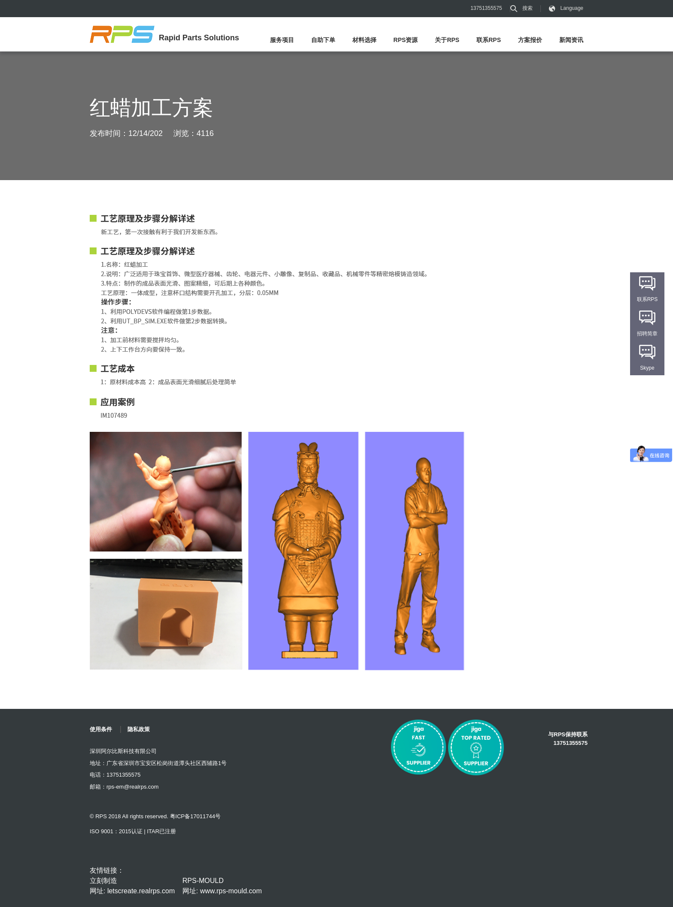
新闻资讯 (571, 39)
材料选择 (364, 39)
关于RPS (447, 39)
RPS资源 (406, 39)
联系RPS (488, 39)
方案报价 (530, 39)
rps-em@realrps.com (132, 786)
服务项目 (282, 39)
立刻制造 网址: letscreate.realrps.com (132, 886)
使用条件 (101, 729)
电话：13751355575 (115, 774)
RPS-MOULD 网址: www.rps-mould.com (222, 886)
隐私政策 (138, 729)
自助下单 (323, 39)
